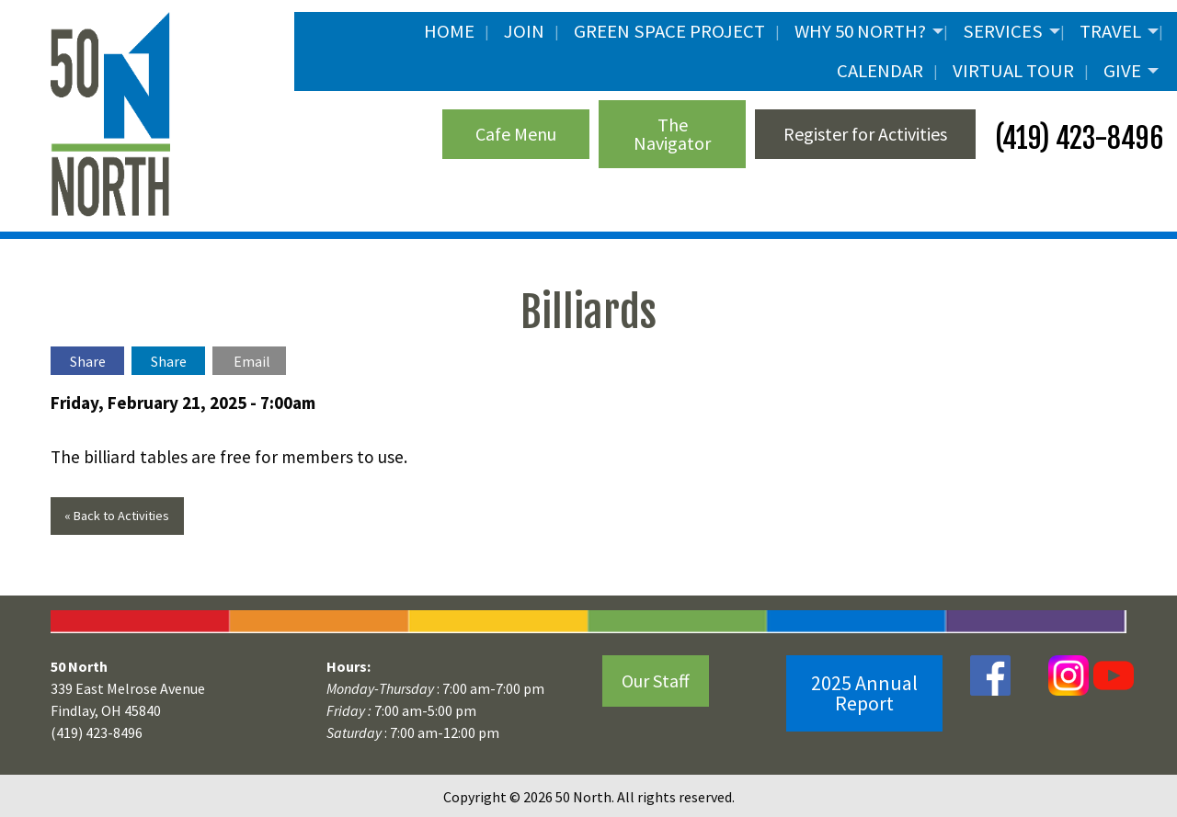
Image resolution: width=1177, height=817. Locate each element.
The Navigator (672, 133)
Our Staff (656, 680)
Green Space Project (669, 31)
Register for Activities (865, 133)
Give (1122, 71)
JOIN (524, 31)
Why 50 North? (860, 31)
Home (449, 31)
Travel (1110, 31)
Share (88, 361)
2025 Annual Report (864, 693)
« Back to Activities (116, 515)
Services (1003, 31)
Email (252, 361)
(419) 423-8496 (1076, 138)
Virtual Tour (1013, 71)
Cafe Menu (515, 133)
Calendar (880, 71)
